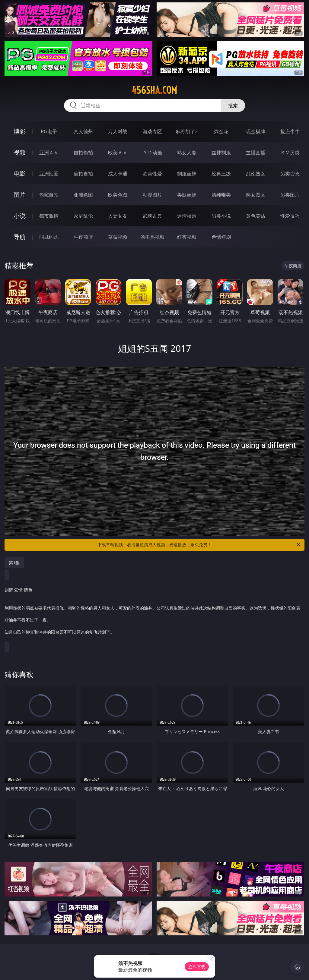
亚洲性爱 (49, 173)
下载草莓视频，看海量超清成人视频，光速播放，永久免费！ (199, 544)
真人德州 (83, 131)
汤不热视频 (152, 237)
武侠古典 (152, 216)
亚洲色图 (83, 194)
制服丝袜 (186, 173)
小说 (20, 216)
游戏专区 (152, 131)
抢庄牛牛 (290, 131)
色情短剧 (221, 237)
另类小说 (221, 216)
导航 (20, 237)
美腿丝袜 (186, 194)
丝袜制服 (221, 152)
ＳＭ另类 (290, 152)
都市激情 (49, 216)
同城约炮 (49, 237)
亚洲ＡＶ (49, 152)
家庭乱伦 (83, 216)
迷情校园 (186, 216)
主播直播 (255, 152)
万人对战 (117, 131)
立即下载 (196, 966)
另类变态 (290, 173)
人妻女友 (117, 216)
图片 (20, 195)
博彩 (20, 131)
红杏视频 (186, 237)
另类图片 (290, 194)
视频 (20, 152)
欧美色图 (117, 194)
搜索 (233, 105)
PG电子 (49, 131)
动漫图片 (152, 194)
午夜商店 (83, 237)
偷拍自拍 (83, 173)
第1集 (14, 563)
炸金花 (221, 131)
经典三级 (221, 173)
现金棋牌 (255, 131)
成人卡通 (117, 173)
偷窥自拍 (49, 194)
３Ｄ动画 (152, 152)
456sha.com (154, 90)
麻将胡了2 (187, 131)
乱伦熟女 (255, 173)
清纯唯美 (221, 194)
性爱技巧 (290, 216)
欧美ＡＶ (117, 152)
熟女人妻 (186, 152)
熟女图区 (255, 194)
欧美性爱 (152, 173)
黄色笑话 (255, 216)
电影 (20, 173)
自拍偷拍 (83, 152)
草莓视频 (117, 237)
